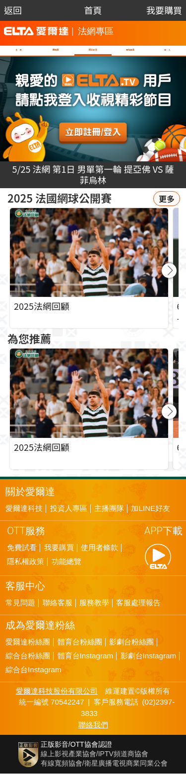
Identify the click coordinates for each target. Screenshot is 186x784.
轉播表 (54, 55)
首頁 (93, 9)
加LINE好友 (150, 519)
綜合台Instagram (33, 680)
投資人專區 (68, 519)
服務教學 (94, 613)
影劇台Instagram (149, 666)
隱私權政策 (25, 572)
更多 (167, 209)
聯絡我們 (93, 735)
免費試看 (22, 558)
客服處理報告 (138, 613)
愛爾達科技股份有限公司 (57, 701)
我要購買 (164, 9)
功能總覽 (66, 572)
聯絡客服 (57, 613)
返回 (13, 9)
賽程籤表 (131, 55)
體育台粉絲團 (80, 652)
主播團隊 (109, 519)
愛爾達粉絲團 (27, 652)
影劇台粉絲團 (131, 652)
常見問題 (20, 613)
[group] (89, 419)
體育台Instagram (86, 666)
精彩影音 (91, 55)
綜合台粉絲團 (27, 666)
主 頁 (18, 55)
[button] (169, 281)
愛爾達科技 (24, 519)
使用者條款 (99, 558)
